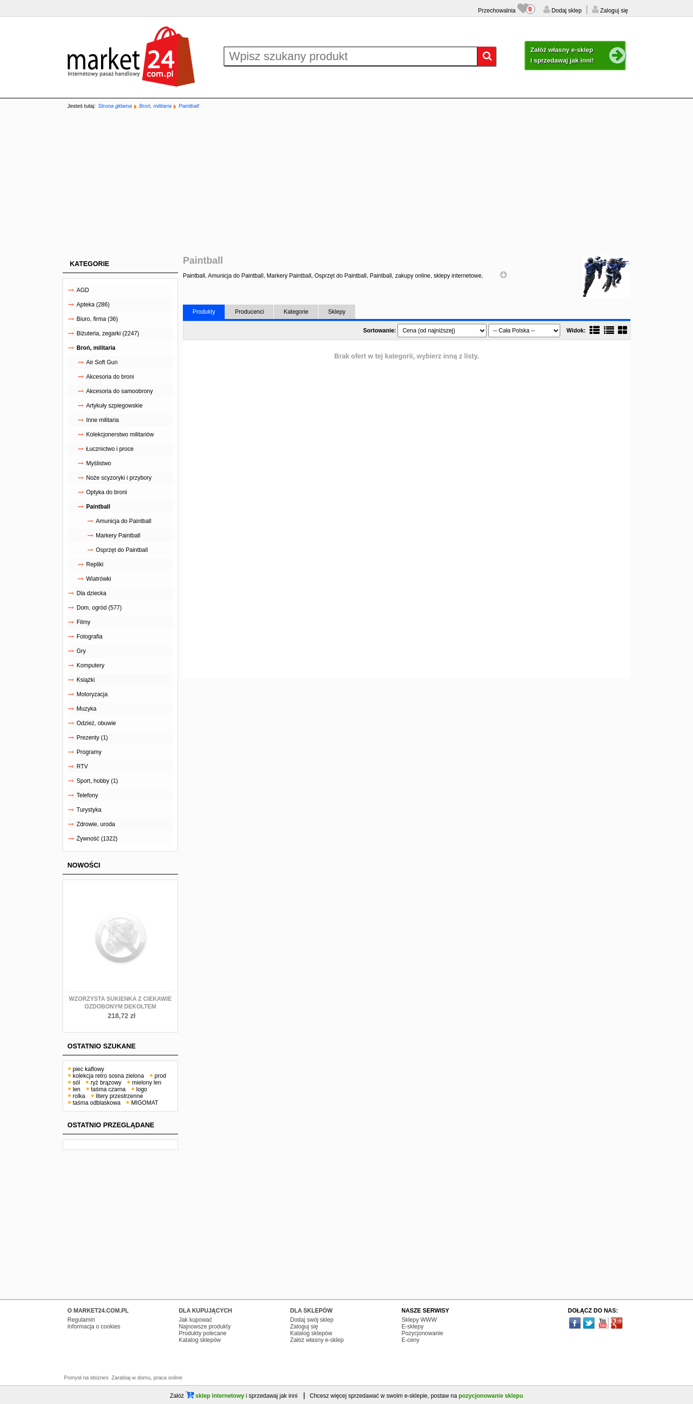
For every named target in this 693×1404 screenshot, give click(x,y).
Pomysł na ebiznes (86, 1377)
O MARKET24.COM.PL (97, 1310)
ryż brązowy (105, 1082)
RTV (82, 766)
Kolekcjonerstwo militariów (120, 434)
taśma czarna (108, 1089)
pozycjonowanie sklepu (491, 1395)
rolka (79, 1096)
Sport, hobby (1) (97, 781)
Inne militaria (102, 420)
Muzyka (86, 708)
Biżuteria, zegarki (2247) (108, 333)
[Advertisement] (346, 182)
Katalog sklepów (199, 1340)
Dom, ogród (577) (99, 607)
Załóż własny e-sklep (317, 1340)
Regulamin (81, 1319)
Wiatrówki (98, 578)
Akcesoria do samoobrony (119, 391)
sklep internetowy (215, 1395)
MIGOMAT (144, 1102)
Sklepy (337, 311)
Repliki (94, 564)
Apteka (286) (93, 304)
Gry (81, 651)
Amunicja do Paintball (123, 521)
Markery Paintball (118, 535)
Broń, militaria (155, 106)
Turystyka (89, 809)
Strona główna (115, 106)
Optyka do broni (106, 492)
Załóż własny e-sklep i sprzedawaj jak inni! (577, 55)
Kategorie (89, 264)
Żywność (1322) (97, 838)
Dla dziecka (91, 593)
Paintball (189, 106)
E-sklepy (412, 1326)
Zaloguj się (613, 10)
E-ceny (410, 1340)
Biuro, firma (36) (97, 319)
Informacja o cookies (93, 1326)
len (76, 1089)
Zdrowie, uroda (96, 824)
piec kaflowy (88, 1069)
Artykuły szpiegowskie (114, 405)
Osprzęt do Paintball (122, 550)
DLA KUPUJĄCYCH (205, 1310)
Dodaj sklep (566, 10)
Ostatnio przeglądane (110, 1125)
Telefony (87, 795)
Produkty (203, 311)
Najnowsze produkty (205, 1326)
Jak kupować (195, 1319)
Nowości (83, 865)
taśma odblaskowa (96, 1102)
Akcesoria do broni (110, 376)
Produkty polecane (202, 1333)
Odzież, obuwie (96, 723)
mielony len (146, 1082)
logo (141, 1089)
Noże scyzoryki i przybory (119, 477)
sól (76, 1082)
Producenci (249, 311)
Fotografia (90, 636)
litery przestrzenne (119, 1096)
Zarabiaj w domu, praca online (147, 1377)
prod (160, 1075)
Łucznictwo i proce (110, 449)
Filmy (83, 622)
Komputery (90, 665)
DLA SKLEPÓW (311, 1310)
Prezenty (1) (92, 737)
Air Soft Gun (101, 362)
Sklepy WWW (418, 1319)
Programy (89, 752)
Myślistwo (98, 463)
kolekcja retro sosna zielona (108, 1075)
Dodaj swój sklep (312, 1319)
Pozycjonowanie (422, 1333)
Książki (86, 679)
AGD (83, 290)
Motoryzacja (92, 694)
